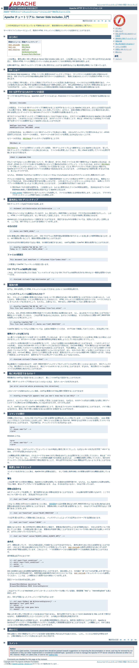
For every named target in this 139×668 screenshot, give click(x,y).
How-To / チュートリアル (61, 11)
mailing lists (53, 655)
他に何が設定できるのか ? (124, 44)
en (94, 21)
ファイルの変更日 (15, 255)
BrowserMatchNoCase (31, 54)
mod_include (14, 45)
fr (102, 21)
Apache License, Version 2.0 (22, 664)
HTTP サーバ (15, 11)
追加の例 (118, 41)
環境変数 (52, 504)
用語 (124, 5)
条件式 (10, 542)
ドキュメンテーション (30, 11)
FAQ (120, 5)
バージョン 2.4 (45, 11)
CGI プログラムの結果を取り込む (22, 269)
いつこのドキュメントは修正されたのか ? (25, 294)
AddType (25, 50)
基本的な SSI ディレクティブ (125, 38)
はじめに (118, 28)
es (98, 21)
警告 (9, 478)
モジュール (101, 5)
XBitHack (26, 47)
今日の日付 (12, 226)
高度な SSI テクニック (123, 49)
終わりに (118, 52)
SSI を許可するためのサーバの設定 (26, 92)
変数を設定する (14, 489)
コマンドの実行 (121, 47)
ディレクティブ (111, 5)
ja (106, 21)
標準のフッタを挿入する (18, 334)
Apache (6, 11)
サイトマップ (132, 5)
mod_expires (14, 50)
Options (25, 45)
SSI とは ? (119, 31)
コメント (118, 59)
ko (109, 21)
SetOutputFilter (29, 52)
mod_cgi (12, 47)
